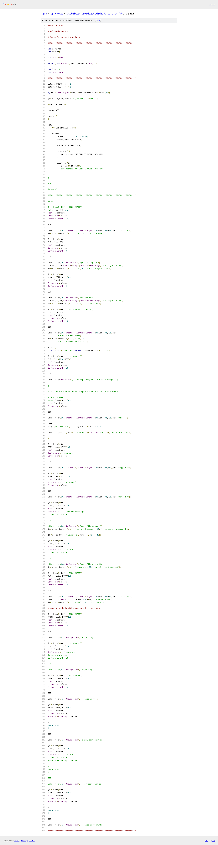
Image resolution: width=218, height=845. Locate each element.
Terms (32, 840)
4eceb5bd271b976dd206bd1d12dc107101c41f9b (94, 13)
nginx (44, 13)
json (213, 840)
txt (206, 840)
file (98, 20)
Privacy (24, 840)
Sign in (212, 4)
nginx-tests (56, 13)
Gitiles (16, 840)
